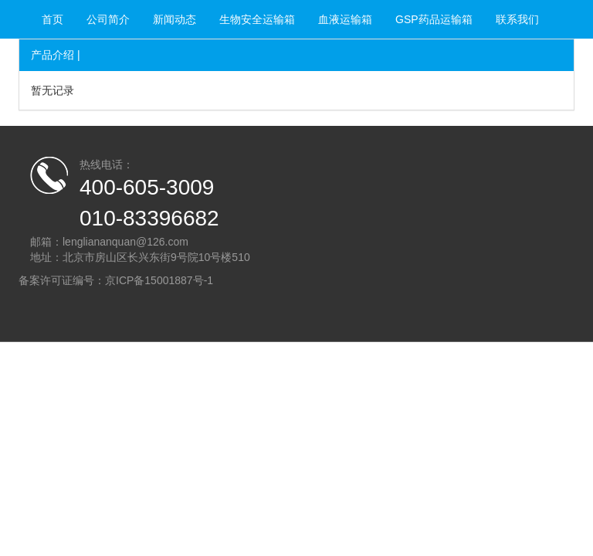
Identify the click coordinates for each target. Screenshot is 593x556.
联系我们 (517, 19)
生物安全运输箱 (257, 19)
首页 (52, 19)
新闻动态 (174, 19)
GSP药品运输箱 (434, 19)
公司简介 (108, 19)
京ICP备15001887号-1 (159, 280)
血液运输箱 (345, 19)
